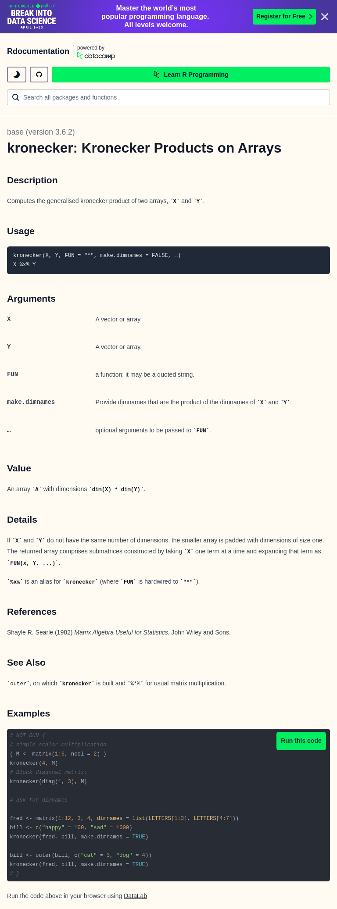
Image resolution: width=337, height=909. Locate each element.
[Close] (324, 16)
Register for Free (284, 16)
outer (18, 684)
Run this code (301, 740)
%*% (135, 684)
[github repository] (39, 74)
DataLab (135, 895)
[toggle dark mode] (16, 74)
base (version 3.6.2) (41, 132)
